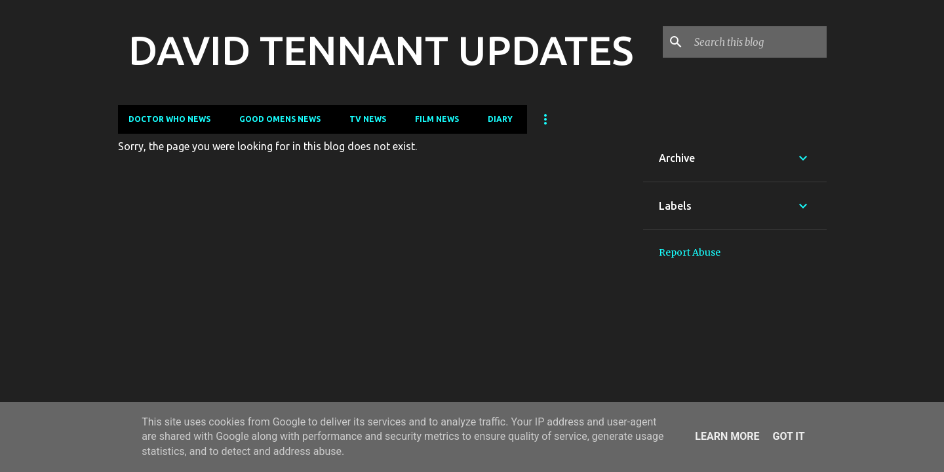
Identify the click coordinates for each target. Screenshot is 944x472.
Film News (437, 119)
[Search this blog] (758, 42)
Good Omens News (280, 119)
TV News (367, 119)
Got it (788, 436)
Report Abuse (689, 252)
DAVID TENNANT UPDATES (380, 50)
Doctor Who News (169, 119)
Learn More (727, 436)
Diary (500, 119)
